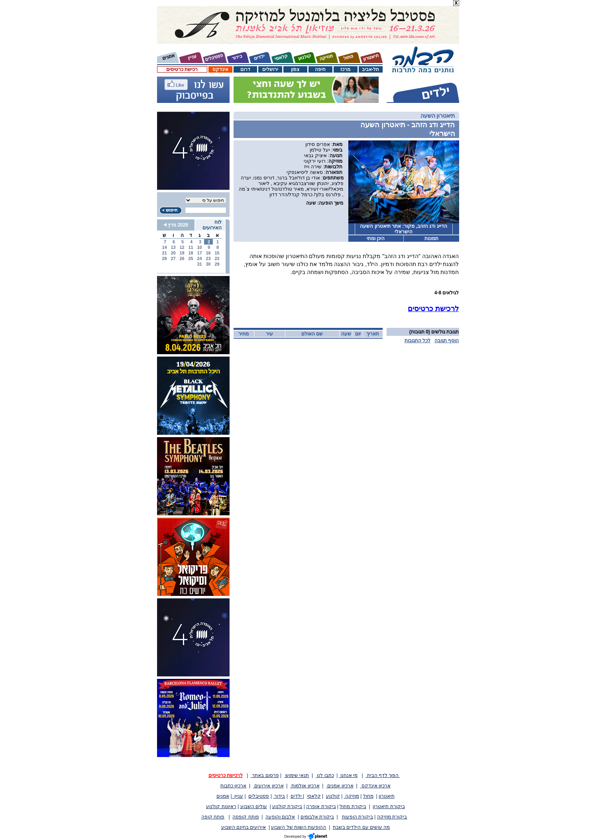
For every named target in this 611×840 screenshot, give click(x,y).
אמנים (222, 796)
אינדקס (220, 69)
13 (173, 247)
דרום (245, 69)
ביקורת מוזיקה (392, 817)
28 (164, 258)
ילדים (297, 796)
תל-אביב (370, 69)
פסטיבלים (258, 796)
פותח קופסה (245, 817)
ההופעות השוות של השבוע (298, 827)
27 (173, 258)
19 (181, 252)
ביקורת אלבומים (317, 817)
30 (208, 264)
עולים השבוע (253, 806)
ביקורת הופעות (357, 817)
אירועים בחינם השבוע (243, 827)
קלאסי (314, 796)
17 (199, 252)
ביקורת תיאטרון (389, 806)
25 (190, 258)
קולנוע (333, 796)
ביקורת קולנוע (287, 806)
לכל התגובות (417, 340)
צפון (295, 69)
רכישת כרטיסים (182, 69)
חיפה (320, 69)
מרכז (345, 69)
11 (190, 247)
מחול (368, 796)
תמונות (431, 238)
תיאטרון (387, 796)
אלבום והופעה (280, 817)
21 (164, 252)
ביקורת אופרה (321, 806)
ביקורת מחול (353, 806)
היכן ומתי (376, 238)
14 (164, 247)
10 (199, 247)
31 (199, 264)
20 (173, 252)
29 (216, 264)
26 (181, 258)
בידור (279, 796)
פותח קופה (212, 817)
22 (216, 258)
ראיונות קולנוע (221, 806)
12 (181, 247)
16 (208, 252)
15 (216, 252)
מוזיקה (351, 796)
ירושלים (270, 69)
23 (208, 258)
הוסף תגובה (446, 340)
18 (190, 252)
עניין (238, 796)
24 (199, 258)
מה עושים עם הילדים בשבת (361, 827)
